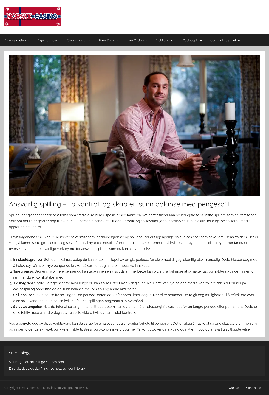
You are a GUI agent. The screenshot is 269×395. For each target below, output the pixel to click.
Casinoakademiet (225, 40)
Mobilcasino (164, 40)
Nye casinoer (48, 40)
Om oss (234, 388)
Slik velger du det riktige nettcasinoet (36, 362)
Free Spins (109, 40)
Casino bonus (79, 40)
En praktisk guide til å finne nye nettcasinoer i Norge (47, 368)
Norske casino (17, 40)
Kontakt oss (253, 388)
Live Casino (137, 40)
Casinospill (192, 40)
